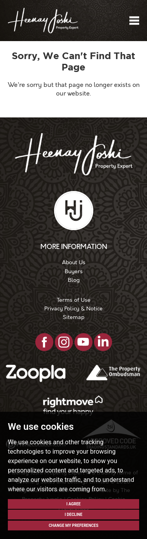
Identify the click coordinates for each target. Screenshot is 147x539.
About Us (73, 262)
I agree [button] (73, 504)
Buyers (74, 271)
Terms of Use (74, 300)
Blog (74, 280)
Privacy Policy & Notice (73, 308)
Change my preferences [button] (73, 525)
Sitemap (73, 317)
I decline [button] (73, 514)
